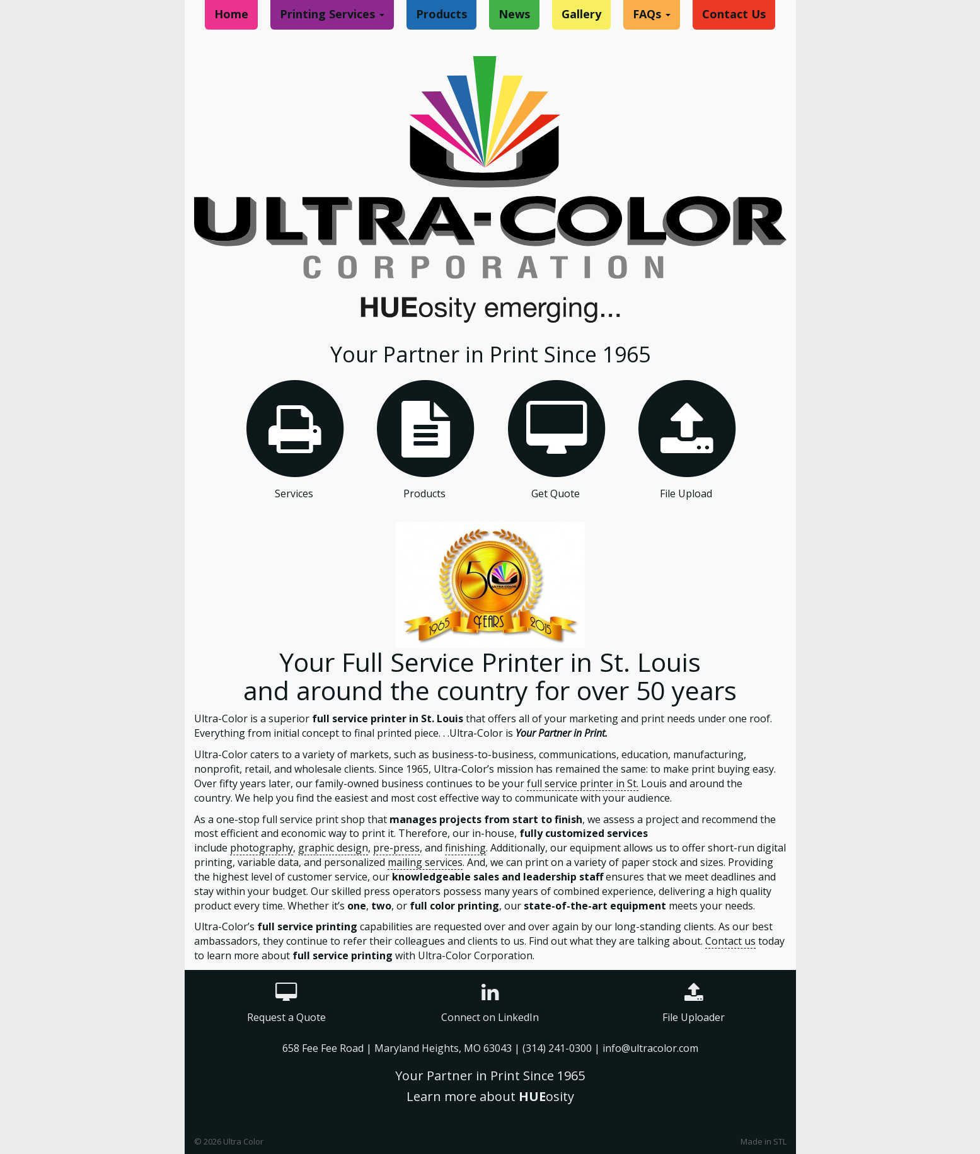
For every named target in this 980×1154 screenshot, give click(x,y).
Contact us (730, 941)
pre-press (396, 848)
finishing (465, 848)
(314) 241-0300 (557, 1048)
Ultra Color (243, 1141)
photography (261, 848)
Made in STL (764, 1141)
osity (546, 1096)
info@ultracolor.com (650, 1048)
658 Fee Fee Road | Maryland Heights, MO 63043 (398, 1048)
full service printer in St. (582, 783)
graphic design (333, 848)
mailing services (425, 862)
